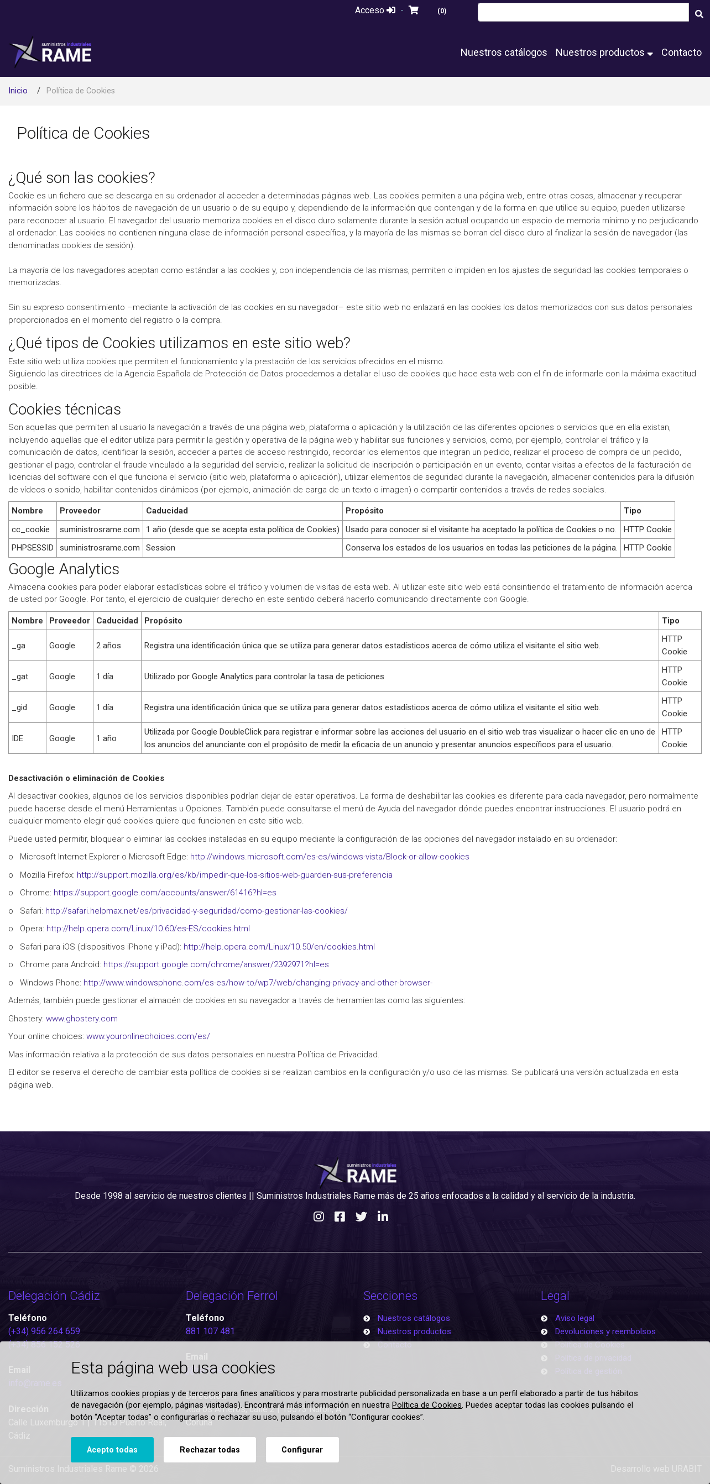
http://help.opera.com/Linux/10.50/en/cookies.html (279, 947)
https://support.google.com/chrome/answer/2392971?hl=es (216, 964)
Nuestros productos (604, 52)
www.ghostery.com (82, 1019)
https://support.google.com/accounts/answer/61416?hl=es (165, 893)
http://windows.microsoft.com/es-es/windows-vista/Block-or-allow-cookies (329, 857)
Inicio (18, 91)
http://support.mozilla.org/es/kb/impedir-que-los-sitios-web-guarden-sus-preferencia (235, 875)
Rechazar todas (210, 1450)
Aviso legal (574, 1318)
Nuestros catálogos (504, 52)
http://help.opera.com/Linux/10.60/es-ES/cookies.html (148, 929)
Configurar (302, 1450)
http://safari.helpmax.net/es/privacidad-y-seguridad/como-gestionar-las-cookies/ (196, 911)
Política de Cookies (427, 1405)
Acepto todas (112, 1450)
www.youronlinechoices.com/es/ (148, 1036)
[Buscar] (699, 13)
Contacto (681, 52)
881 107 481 (210, 1331)
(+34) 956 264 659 (44, 1331)
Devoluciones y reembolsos (605, 1331)
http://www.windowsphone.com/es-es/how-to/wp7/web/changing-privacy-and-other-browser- (257, 983)
